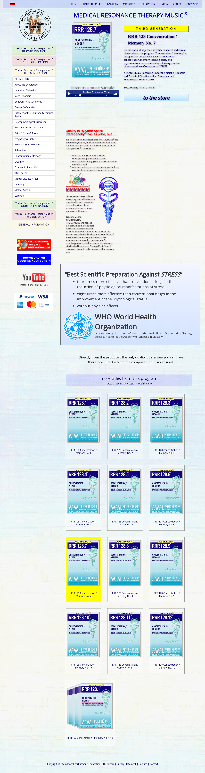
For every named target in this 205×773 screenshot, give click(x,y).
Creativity (19, 161)
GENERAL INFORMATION (33, 224)
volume (115, 93)
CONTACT (191, 4)
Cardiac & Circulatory (26, 107)
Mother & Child (22, 189)
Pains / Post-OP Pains (26, 133)
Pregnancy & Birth (24, 138)
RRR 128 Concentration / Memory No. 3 (167, 451)
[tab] (33, 49)
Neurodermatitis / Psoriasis (29, 127)
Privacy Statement (126, 763)
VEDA (165, 4)
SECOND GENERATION (34, 61)
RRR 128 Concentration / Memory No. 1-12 (90, 737)
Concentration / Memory (28, 155)
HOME (74, 4)
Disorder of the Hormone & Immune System (34, 114)
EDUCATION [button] (149, 4)
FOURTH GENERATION (34, 204)
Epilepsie (19, 195)
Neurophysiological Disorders (30, 121)
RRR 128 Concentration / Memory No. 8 (125, 594)
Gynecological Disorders (27, 144)
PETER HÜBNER (92, 4)
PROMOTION (22, 78)
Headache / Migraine (25, 90)
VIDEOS (177, 4)
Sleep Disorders (23, 95)
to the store (156, 97)
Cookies (143, 763)
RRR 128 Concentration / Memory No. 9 (167, 594)
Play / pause (69, 93)
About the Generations (27, 84)
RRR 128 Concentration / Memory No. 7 (83, 594)
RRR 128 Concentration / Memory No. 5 (125, 523)
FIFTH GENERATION (34, 215)
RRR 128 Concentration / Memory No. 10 (83, 666)
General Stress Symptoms (28, 101)
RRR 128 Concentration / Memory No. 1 (83, 451)
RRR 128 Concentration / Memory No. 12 (167, 666)
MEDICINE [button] (130, 4)
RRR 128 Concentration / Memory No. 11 (125, 666)
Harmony (19, 184)
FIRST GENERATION (34, 50)
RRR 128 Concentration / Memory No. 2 (125, 451)
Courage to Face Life (26, 167)
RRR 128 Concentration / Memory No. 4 (83, 523)
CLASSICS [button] (112, 4)
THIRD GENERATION (34, 71)
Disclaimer (108, 763)
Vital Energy (21, 172)
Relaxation (20, 150)
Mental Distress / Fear (26, 178)
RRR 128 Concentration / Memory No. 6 (167, 523)
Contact (154, 763)
